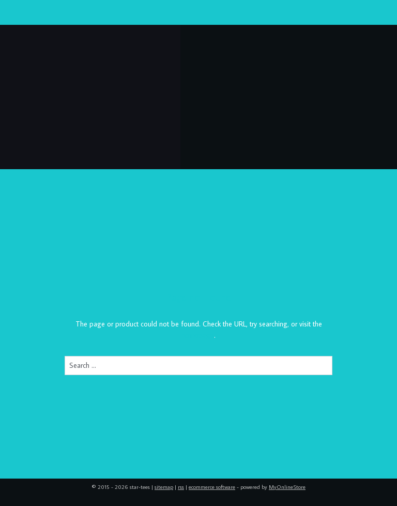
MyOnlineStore (287, 486)
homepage (197, 335)
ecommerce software (212, 486)
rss (181, 486)
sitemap (164, 486)
